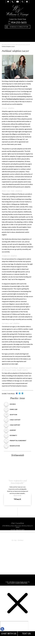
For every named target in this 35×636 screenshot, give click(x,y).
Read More (17, 495)
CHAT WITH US (8, 633)
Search (22, 1)
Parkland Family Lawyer (23, 44)
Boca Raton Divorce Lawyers (9, 44)
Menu (27, 1)
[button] (14, 511)
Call (12, 1)
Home (8, 1)
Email (17, 1)
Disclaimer (21, 540)
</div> (14, 628)
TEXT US (26, 633)
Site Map (14, 540)
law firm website (10, 583)
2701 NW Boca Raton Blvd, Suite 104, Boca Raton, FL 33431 (17, 529)
